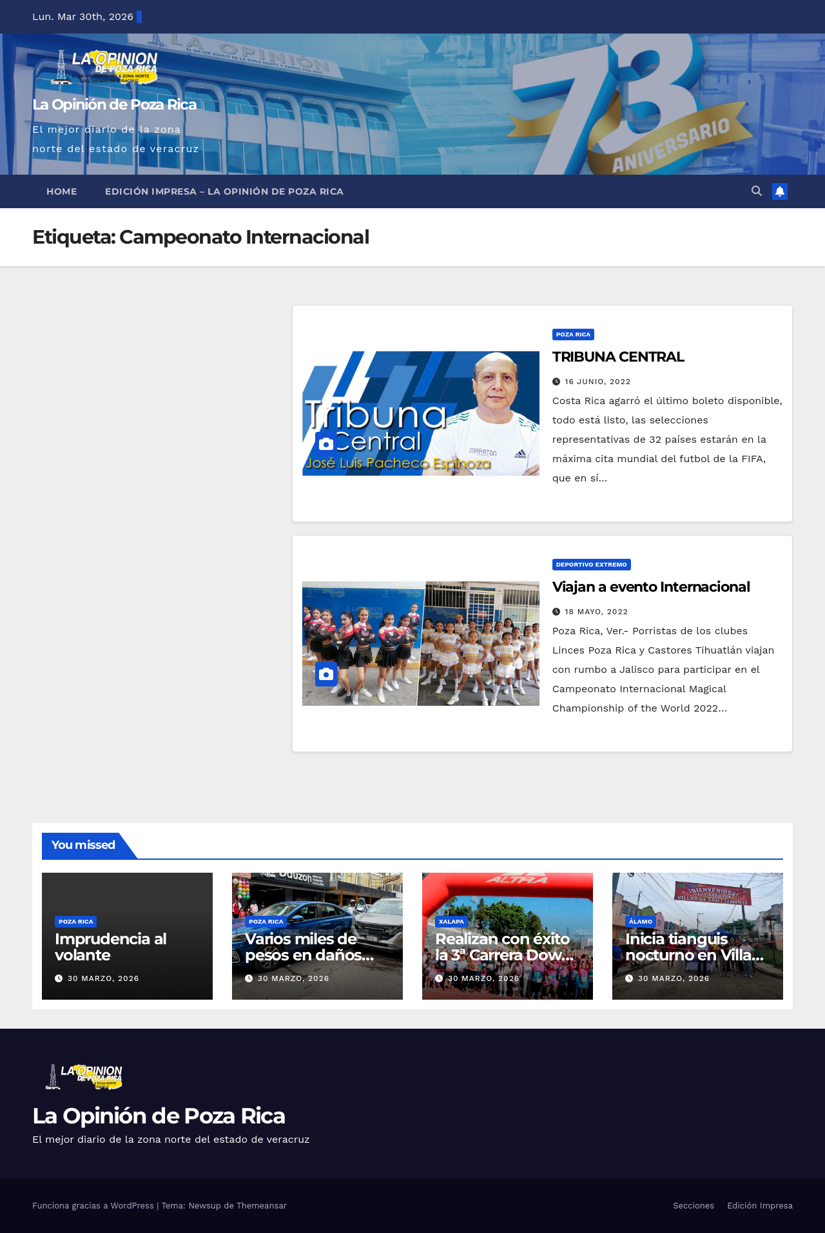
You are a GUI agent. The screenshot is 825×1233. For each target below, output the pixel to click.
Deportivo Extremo (591, 564)
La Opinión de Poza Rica (114, 104)
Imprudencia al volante (110, 946)
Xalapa (451, 921)
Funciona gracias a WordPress (94, 1205)
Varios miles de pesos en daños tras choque (303, 954)
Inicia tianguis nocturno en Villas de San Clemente (692, 954)
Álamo (640, 921)
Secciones (693, 1205)
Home (61, 191)
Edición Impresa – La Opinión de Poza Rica (224, 191)
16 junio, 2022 (598, 381)
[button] (757, 191)
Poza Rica (573, 334)
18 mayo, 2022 (596, 611)
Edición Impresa (760, 1205)
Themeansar (262, 1205)
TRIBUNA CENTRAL (618, 356)
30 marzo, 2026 (103, 978)
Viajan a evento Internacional (651, 587)
